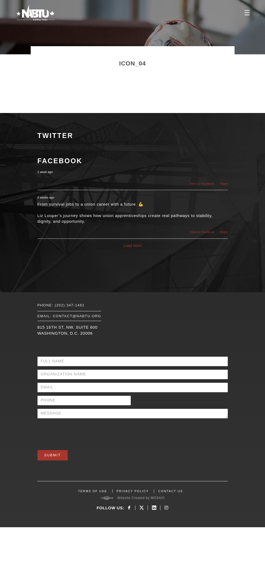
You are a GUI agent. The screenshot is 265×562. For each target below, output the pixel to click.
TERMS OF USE (92, 491)
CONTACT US (170, 491)
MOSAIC (158, 498)
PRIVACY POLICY (133, 491)
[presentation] (79, 432)
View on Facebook (202, 183)
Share (223, 183)
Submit (52, 455)
